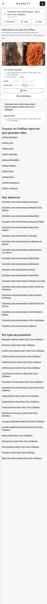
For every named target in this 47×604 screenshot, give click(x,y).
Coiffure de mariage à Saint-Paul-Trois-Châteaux (23, 351)
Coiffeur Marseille (9, 154)
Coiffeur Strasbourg (10, 183)
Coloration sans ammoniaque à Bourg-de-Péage (23, 221)
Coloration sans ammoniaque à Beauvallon (20, 216)
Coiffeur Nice (7, 171)
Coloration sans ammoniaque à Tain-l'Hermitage (23, 320)
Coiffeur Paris (8, 177)
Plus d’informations (23, 96)
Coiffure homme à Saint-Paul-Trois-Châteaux (21, 362)
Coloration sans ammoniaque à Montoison (20, 264)
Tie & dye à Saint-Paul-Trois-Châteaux (18, 452)
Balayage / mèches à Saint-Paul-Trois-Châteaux (22, 339)
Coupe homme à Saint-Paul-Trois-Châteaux (21, 407)
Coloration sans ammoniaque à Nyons (18, 269)
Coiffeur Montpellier (10, 160)
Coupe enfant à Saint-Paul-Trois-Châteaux (20, 396)
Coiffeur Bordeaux (10, 137)
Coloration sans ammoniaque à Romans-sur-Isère (23, 281)
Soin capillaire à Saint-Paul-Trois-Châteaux (20, 447)
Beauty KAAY (9, 116)
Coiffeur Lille (7, 143)
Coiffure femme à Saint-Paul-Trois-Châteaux (21, 356)
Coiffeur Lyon (8, 148)
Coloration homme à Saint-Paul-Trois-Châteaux (22, 382)
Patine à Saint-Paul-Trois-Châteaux (17, 435)
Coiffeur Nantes (9, 165)
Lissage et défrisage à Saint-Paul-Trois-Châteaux (23, 421)
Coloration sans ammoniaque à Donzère (19, 235)
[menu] (3, 3)
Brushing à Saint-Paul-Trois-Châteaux (18, 345)
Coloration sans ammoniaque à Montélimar (20, 258)
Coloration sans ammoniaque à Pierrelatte (20, 275)
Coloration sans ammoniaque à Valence (19, 326)
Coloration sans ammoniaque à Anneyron (20, 202)
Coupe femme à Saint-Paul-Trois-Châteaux (20, 401)
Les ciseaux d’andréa (13, 70)
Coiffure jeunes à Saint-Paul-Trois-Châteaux (21, 368)
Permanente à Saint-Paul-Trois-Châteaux (20, 441)
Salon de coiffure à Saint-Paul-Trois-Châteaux (22, 458)
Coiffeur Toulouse (10, 188)
